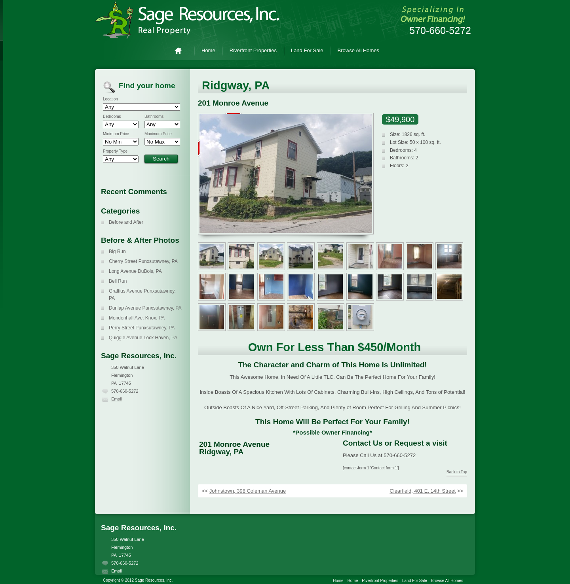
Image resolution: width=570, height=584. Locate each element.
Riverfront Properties (253, 50)
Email (116, 399)
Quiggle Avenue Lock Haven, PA (143, 337)
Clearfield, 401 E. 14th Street (423, 491)
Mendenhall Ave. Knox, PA (137, 318)
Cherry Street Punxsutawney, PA (143, 261)
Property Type (115, 151)
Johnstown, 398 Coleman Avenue (247, 491)
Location (110, 99)
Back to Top (456, 472)
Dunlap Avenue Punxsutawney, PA (145, 308)
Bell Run (118, 281)
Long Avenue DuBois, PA (135, 271)
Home (181, 50)
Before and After (126, 222)
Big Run (117, 251)
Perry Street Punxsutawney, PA (142, 328)
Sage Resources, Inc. (194, 20)
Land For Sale (307, 50)
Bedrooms (112, 117)
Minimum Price (116, 134)
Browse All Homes (358, 50)
